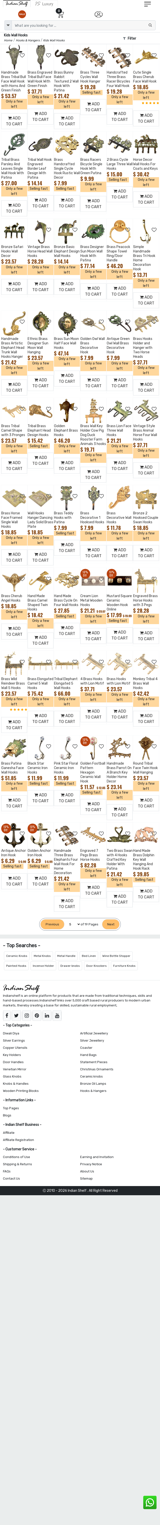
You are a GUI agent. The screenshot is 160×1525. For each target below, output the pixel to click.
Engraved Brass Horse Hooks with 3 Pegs (145, 600)
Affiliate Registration (18, 1140)
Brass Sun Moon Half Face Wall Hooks (66, 343)
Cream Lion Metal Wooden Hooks (91, 600)
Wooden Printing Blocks (21, 1091)
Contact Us (11, 1178)
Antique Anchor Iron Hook (13, 853)
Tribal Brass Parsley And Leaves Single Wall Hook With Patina (12, 169)
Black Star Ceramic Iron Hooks (38, 768)
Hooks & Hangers (93, 1091)
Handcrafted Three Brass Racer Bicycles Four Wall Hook (118, 79)
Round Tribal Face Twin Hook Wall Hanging (145, 768)
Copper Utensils (15, 1048)
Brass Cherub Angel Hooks (11, 598)
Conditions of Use (16, 1157)
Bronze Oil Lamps (93, 1083)
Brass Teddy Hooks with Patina (63, 517)
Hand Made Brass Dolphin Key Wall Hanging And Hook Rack (143, 860)
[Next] (111, 924)
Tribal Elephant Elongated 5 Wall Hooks (66, 683)
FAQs (7, 1171)
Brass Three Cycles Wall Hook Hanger (90, 76)
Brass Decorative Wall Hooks (119, 517)
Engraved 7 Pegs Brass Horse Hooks (90, 855)
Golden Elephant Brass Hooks (66, 430)
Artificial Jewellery (94, 1033)
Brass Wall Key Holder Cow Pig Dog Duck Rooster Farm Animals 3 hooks (93, 435)
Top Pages (11, 1108)
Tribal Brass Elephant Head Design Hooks (39, 430)
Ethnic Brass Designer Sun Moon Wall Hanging (38, 345)
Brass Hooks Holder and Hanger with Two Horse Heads (142, 348)
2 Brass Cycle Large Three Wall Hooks (120, 164)
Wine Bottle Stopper (116, 956)
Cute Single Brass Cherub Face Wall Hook (145, 76)
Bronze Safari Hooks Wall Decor (12, 251)
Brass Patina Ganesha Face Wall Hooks (12, 768)
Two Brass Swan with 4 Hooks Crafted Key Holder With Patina (120, 860)
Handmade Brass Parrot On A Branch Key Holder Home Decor (119, 772)
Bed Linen (89, 956)
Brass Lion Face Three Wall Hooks (119, 430)
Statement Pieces (93, 1062)
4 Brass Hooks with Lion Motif (92, 681)
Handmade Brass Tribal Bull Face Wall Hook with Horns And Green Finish (13, 81)
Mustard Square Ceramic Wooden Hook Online (119, 602)
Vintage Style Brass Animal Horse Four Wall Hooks (145, 433)
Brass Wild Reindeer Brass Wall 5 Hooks (13, 683)
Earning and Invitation (97, 1157)
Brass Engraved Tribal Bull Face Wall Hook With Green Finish (40, 79)
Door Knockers (96, 966)
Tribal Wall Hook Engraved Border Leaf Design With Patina (40, 169)
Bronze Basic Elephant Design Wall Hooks (67, 251)
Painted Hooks (16, 966)
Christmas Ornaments (96, 1069)
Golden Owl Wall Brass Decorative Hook (92, 345)
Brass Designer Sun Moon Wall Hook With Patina (92, 253)
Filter (129, 38)
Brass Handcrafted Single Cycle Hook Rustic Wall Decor (67, 169)
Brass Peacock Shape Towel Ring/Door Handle (118, 253)
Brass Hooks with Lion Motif (118, 681)
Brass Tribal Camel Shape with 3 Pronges (13, 430)
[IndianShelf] (17, 3)
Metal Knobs (42, 956)
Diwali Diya (11, 1033)
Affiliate (9, 1133)
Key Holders (12, 1055)
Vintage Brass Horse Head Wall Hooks (40, 251)
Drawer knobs (70, 966)
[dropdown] (8, 25)
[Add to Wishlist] (22, 55)
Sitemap (86, 1178)
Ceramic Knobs (16, 956)
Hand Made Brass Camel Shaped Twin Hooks (38, 602)
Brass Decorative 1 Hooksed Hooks (92, 517)
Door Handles (13, 1062)
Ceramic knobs (91, 1076)
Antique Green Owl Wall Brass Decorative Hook (118, 345)
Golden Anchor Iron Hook (39, 853)
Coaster (86, 1048)
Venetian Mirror (14, 1069)
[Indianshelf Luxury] (44, 3)
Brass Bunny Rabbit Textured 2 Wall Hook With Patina (66, 81)
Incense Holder (43, 966)
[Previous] (52, 924)
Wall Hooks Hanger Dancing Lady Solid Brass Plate (40, 520)
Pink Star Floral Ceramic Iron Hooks (66, 768)
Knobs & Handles (16, 1083)
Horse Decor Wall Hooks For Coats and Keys (145, 164)
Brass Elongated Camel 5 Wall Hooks (40, 683)
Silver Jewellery (92, 1040)
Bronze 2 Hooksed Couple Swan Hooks (145, 517)
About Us (87, 1171)
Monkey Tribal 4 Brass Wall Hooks (145, 683)
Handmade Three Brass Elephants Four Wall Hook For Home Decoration (66, 862)
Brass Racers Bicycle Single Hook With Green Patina (91, 166)
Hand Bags (88, 1055)
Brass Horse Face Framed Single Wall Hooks (11, 520)
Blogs (7, 1115)
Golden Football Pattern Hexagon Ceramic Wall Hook (92, 772)
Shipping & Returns (17, 1164)
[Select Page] (72, 924)
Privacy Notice (91, 1164)
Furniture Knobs (124, 966)
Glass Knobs (12, 1076)
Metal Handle (66, 956)
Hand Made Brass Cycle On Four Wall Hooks (66, 600)
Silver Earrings (14, 1040)
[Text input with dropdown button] (84, 25)
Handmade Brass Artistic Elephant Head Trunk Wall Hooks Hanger (12, 348)
